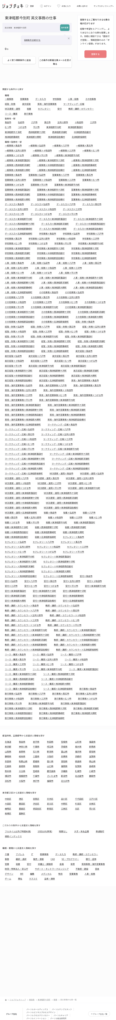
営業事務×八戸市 (60, 174)
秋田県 (50, 741)
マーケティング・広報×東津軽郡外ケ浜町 (70, 453)
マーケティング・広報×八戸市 (56, 429)
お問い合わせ (82, 6)
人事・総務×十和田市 (45, 267)
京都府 (78, 756)
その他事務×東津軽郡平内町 (44, 307)
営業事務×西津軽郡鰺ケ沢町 (85, 189)
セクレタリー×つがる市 (44, 551)
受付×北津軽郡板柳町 (73, 600)
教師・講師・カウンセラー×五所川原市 (24, 615)
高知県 (64, 761)
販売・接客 (38, 859)
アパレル (20, 854)
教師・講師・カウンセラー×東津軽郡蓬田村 (75, 630)
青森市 (8, 122)
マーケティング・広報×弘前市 (19, 429)
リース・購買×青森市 (15, 654)
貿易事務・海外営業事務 (93, 864)
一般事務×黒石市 (84, 145)
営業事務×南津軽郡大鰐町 (17, 199)
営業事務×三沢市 (67, 179)
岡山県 (92, 761)
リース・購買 (11, 113)
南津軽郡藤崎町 (12, 136)
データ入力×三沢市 (72, 209)
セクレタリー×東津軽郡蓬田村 (56, 556)
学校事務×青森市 (47, 233)
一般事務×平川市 (39, 155)
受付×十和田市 (94, 581)
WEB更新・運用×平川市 (49, 488)
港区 (21, 798)
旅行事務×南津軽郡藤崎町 (51, 713)
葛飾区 (22, 813)
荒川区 (92, 808)
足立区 (50, 803)
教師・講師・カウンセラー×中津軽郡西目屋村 (76, 639)
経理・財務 (10, 103)
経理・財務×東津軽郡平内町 (44, 336)
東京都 (8, 746)
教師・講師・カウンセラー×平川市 (64, 625)
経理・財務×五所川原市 (94, 326)
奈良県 (8, 761)
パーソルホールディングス (37, 1009)
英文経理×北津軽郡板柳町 (51, 380)
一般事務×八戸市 (60, 145)
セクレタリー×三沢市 (77, 546)
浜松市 (8, 780)
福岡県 (64, 766)
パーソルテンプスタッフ (62, 1009)
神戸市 (36, 780)
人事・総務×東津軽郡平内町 (18, 277)
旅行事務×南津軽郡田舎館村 (18, 718)
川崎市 (92, 771)
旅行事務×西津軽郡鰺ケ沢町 (53, 708)
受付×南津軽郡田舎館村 (44, 600)
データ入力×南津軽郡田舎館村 (88, 228)
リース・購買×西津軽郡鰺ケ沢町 (59, 673)
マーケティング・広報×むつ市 (19, 444)
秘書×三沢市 (76, 517)
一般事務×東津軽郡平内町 (67, 155)
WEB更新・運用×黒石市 (47, 478)
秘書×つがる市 (12, 522)
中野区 (64, 803)
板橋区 (8, 813)
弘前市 (21, 122)
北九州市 (65, 780)
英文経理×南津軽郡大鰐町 (84, 375)
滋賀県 (92, 756)
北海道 (8, 741)
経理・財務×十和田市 (15, 331)
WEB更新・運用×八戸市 (17, 478)
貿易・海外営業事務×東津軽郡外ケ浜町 (67, 404)
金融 (62, 864)
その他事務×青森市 (48, 292)
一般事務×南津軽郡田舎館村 (50, 170)
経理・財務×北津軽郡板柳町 (55, 350)
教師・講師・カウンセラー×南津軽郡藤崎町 (26, 644)
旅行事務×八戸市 (37, 693)
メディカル (46, 873)
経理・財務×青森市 (85, 321)
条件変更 (64, 27)
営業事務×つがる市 (14, 184)
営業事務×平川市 (39, 184)
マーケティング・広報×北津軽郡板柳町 (24, 473)
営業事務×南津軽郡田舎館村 (50, 199)
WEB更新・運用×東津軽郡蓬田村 (21, 492)
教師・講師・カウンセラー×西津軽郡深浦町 (26, 639)
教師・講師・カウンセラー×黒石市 (62, 610)
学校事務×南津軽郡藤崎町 (84, 253)
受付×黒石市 (50, 581)
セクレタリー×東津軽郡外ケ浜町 (21, 561)
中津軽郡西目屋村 (82, 132)
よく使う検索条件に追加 (19, 60)
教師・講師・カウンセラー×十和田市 (68, 615)
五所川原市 (62, 122)
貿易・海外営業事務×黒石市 (87, 385)
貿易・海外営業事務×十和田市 (58, 390)
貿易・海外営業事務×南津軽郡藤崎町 (68, 414)
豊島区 (22, 808)
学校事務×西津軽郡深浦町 (17, 253)
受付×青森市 (86, 576)
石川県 (36, 751)
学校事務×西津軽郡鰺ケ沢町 (85, 248)
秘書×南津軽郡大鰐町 (73, 532)
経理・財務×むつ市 (68, 331)
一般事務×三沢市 (67, 150)
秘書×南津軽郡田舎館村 (16, 536)
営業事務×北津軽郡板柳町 (84, 199)
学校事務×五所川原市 (39, 238)
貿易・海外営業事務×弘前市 (18, 385)
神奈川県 (23, 746)
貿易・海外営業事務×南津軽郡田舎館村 (67, 419)
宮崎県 (36, 771)
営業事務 (24, 98)
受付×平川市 (71, 585)
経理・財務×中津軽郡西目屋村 (19, 346)
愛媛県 (36, 761)
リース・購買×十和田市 (76, 659)
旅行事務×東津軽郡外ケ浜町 (18, 708)
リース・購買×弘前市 (43, 654)
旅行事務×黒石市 (60, 693)
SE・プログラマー (70, 859)
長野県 (22, 751)
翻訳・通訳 (21, 859)
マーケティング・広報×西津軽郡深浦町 (71, 458)
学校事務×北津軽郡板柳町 (84, 258)
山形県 (78, 741)
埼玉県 (50, 746)
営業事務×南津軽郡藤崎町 (84, 194)
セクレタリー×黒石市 (71, 541)
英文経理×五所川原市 (86, 355)
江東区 (64, 808)
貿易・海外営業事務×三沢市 (18, 395)
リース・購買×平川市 (15, 669)
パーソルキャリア (61, 1015)
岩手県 (36, 741)
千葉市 (36, 775)
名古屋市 (79, 775)
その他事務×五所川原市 (68, 297)
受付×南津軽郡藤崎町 (73, 595)
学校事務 (57, 98)
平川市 (36, 127)
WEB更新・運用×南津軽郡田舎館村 (61, 507)
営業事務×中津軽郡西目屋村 (50, 194)
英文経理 (26, 103)
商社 (20, 878)
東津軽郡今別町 (44, 999)
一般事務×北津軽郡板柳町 (84, 170)
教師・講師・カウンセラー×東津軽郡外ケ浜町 (27, 634)
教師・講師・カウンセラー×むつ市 (62, 620)
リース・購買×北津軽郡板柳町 (58, 688)
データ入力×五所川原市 (16, 209)
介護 (7, 854)
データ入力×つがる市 (41, 213)
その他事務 (90, 98)
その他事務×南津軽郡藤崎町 (55, 316)
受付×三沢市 (11, 585)
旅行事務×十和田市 (14, 698)
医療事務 (44, 854)
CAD (53, 859)
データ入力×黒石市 (91, 204)
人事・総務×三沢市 (72, 267)
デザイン (9, 873)
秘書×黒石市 (11, 517)
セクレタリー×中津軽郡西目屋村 (57, 566)
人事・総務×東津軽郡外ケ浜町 (88, 277)
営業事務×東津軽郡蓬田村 (17, 189)
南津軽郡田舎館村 (56, 136)
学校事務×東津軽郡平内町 (90, 243)
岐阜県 (22, 756)
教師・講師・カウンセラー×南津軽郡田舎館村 (27, 649)
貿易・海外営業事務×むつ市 (53, 395)
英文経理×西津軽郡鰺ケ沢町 (53, 370)
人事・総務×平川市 (68, 272)
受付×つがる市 (51, 585)
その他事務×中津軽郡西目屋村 (19, 316)
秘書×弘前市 (69, 512)
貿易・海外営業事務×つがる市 (88, 395)
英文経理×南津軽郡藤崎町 (51, 375)
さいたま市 (52, 775)
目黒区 (36, 798)
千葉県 (36, 746)
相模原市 (23, 775)
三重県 (36, 756)
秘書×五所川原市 (32, 517)
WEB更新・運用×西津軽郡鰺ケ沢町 (22, 497)
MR (21, 873)
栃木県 (78, 746)
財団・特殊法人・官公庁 (16, 868)
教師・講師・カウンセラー (81, 108)
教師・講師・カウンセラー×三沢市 (22, 620)
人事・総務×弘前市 (40, 262)
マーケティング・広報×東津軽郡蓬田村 (24, 453)
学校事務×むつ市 (13, 243)
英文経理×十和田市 (14, 360)
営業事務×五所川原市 (15, 179)
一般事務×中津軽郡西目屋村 (50, 165)
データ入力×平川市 (68, 213)
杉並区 (78, 803)
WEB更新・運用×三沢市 (49, 483)
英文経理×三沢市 (39, 360)
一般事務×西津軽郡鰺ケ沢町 (85, 160)
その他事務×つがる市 (95, 302)
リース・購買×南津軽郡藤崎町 (19, 683)
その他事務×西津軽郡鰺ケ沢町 (56, 311)
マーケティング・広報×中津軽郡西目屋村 (25, 463)
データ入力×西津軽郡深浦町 (55, 223)
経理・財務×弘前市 (14, 326)
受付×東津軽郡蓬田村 (15, 590)
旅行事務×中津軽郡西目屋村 (18, 713)
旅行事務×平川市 (13, 703)
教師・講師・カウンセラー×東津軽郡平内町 (26, 630)
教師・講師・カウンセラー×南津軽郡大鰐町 (75, 644)
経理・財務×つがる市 (95, 331)
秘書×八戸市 (89, 512)
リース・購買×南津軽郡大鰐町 (56, 683)
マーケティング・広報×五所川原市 (58, 434)
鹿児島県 (51, 771)
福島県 (92, 741)
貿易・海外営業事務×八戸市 (53, 385)
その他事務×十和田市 (15, 302)
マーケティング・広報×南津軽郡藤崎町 (71, 463)
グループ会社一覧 (100, 1014)
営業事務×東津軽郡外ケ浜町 (50, 189)
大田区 (8, 803)
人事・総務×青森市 (14, 262)
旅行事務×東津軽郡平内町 (41, 703)
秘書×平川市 (32, 522)
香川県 (50, 761)
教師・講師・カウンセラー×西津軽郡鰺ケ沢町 (78, 634)
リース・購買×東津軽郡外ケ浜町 (20, 673)
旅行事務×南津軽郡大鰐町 (84, 713)
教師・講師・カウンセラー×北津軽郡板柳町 (77, 649)
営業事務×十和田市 (42, 179)
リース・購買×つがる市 (72, 664)
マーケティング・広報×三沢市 (58, 439)
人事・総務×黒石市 (91, 262)
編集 (32, 873)
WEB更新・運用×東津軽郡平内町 (84, 488)
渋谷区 (36, 803)
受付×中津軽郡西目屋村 (44, 595)
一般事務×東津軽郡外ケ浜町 (50, 160)
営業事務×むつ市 (90, 179)
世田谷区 (37, 808)
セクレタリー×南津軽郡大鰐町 (56, 571)
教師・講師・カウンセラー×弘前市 (62, 605)
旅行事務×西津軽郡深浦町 (86, 708)
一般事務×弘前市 (37, 145)
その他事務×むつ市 (68, 302)
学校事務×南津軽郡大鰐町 (17, 258)
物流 (60, 873)
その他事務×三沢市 (42, 302)
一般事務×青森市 (13, 145)
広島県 (8, 766)
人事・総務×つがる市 (41, 272)
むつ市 (8, 127)
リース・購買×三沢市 (15, 664)
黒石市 (47, 122)
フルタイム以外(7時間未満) (18, 831)
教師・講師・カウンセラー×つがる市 (23, 625)
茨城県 (64, 746)
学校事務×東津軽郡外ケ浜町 (50, 248)
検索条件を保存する (32, 40)
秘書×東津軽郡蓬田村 (84, 522)
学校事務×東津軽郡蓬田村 (17, 248)
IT (32, 854)
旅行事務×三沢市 (39, 698)
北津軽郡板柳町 (79, 136)
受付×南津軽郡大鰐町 (15, 600)
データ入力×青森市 (14, 204)
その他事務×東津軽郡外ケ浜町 (19, 311)
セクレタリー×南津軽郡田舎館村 (21, 576)
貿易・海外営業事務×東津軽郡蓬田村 (23, 404)
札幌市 (78, 771)
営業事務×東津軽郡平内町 (67, 184)
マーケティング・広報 (73, 103)
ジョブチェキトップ (18, 999)
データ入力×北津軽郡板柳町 (18, 233)
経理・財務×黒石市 (66, 326)
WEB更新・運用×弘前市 (92, 473)
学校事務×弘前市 (71, 233)
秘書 (29, 108)
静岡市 (92, 775)
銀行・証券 (91, 859)
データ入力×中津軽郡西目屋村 (90, 223)
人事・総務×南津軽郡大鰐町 (53, 287)
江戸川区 (93, 798)
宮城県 (64, 741)
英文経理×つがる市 (87, 360)
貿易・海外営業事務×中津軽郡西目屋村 (24, 414)
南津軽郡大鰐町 (33, 136)
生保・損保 (49, 878)
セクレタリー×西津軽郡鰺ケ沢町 (59, 561)
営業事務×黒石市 (84, 174)
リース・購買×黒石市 (15, 659)
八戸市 (34, 122)
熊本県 (8, 771)
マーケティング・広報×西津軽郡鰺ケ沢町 (25, 458)
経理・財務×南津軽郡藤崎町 (55, 346)
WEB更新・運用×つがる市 (18, 488)
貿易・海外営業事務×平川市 (18, 399)
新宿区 (50, 808)
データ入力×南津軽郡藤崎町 (18, 228)
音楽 (97, 868)
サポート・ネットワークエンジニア (52, 868)
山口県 (50, 766)
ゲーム (8, 878)
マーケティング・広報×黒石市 (19, 434)
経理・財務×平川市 (14, 336)
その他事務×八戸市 (14, 297)
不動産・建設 (82, 868)
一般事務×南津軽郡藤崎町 (84, 165)
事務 (7, 859)
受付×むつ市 (30, 585)
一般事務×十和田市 (42, 150)
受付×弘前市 (11, 581)
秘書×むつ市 (95, 517)
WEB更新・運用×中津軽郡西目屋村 (22, 502)
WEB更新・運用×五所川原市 (80, 478)
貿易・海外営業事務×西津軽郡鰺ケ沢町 (24, 409)
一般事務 (9, 98)
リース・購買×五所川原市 (45, 659)
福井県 (78, 751)
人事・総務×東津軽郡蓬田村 (53, 277)
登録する (95, 54)
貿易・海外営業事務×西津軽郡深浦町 (68, 409)
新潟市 (64, 775)
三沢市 (93, 122)
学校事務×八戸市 (95, 233)
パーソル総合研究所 (58, 1018)
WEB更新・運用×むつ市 (80, 483)
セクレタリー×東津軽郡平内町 (19, 556)
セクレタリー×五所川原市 (17, 546)
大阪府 (50, 756)
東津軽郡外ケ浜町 (13, 132)
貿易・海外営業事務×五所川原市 (21, 390)
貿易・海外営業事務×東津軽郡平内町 (57, 399)
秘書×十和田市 (55, 517)
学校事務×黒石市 (13, 238)
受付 (59, 108)
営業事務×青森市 (13, 174)
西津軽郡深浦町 (59, 132)
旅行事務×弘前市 (13, 693)
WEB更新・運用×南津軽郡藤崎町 (62, 502)
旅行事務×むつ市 (62, 698)
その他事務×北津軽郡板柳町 (55, 321)
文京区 (50, 798)
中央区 (8, 798)
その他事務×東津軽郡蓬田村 (78, 307)
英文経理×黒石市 (60, 355)
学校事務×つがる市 (38, 243)
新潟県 (50, 751)
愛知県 (92, 751)
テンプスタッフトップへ (104, 6)
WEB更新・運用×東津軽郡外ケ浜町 (61, 492)
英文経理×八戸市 (37, 355)
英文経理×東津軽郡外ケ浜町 (18, 370)
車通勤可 (100, 831)
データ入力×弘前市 (40, 204)
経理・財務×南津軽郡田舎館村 (19, 350)
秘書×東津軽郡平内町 (56, 522)
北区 (77, 808)
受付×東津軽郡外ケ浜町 (44, 590)
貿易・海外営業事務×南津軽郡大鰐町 (23, 419)
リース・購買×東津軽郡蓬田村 (83, 669)
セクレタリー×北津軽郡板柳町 (58, 576)
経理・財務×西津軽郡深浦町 (91, 341)
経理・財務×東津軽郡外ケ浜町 (19, 341)
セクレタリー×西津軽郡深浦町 (19, 566)
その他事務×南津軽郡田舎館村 (19, 321)
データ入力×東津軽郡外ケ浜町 (88, 218)
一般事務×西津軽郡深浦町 (17, 165)
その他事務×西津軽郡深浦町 (91, 311)
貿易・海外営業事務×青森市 (85, 380)
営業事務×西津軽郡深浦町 (17, 194)
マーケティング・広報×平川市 (19, 448)
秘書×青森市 (50, 512)
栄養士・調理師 (45, 864)
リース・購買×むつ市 (43, 664)
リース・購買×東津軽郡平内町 (47, 669)
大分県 (22, 771)
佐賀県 (78, 766)
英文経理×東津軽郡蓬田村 (73, 365)
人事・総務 (73, 98)
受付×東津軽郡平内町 (95, 585)
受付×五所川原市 (71, 581)
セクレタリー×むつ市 (15, 551)
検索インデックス (13, 836)
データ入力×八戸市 (66, 204)
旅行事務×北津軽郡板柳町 (51, 718)
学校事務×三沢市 (90, 238)
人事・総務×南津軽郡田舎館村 (88, 287)
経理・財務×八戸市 (40, 326)
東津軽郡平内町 (53, 127)
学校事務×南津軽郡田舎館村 (50, 258)
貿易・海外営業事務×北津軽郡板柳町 (23, 424)
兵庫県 (64, 756)
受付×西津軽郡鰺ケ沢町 (74, 590)
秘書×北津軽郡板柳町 (45, 536)
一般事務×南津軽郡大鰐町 (17, 170)
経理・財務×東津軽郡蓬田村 (78, 336)
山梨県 (8, 751)
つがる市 (22, 127)
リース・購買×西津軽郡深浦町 (19, 678)
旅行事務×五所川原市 (86, 693)
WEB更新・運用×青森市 (61, 473)
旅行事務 (28, 113)
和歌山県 (23, 761)
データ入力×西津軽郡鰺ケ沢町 (19, 223)
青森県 (22, 741)
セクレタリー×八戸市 (43, 541)
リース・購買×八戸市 (70, 654)
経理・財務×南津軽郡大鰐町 (89, 346)
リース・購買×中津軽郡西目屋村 (57, 678)
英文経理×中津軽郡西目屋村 (18, 375)
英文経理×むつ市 (62, 360)
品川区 (64, 798)
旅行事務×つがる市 (87, 698)
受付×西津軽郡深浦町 (15, 595)
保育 (73, 864)
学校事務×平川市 (62, 243)
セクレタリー (44, 108)
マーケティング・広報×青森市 (62, 424)
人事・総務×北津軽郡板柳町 (18, 292)
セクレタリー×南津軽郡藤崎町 (19, 571)
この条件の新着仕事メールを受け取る (55, 62)
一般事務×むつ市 (90, 150)
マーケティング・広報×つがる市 (57, 444)
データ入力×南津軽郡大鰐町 (53, 228)
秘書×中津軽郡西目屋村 (16, 532)
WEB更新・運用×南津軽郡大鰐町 (21, 507)
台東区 (92, 803)
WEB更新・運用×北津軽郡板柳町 (21, 512)
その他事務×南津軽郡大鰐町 (89, 316)
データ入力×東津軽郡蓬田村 (53, 218)
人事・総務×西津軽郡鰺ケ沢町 (19, 282)
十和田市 (79, 122)
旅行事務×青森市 (87, 688)
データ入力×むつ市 (14, 213)
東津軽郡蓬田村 (75, 127)
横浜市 (8, 775)
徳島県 (78, 761)
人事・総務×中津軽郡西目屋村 (90, 282)
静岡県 (8, 756)
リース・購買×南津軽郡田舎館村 (20, 688)
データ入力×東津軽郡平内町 (18, 218)
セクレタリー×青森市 (73, 536)
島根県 (22, 766)
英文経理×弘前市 (13, 355)
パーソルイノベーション (36, 1018)
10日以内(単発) (45, 831)
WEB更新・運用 (12, 108)
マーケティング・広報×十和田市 (20, 439)
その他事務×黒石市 (40, 297)
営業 (7, 864)
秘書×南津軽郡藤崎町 (45, 532)
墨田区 (22, 803)
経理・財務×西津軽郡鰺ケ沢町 (56, 341)
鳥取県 (36, 766)
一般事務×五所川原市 (15, 150)
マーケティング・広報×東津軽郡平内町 (60, 448)
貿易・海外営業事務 (46, 103)
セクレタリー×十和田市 (48, 546)
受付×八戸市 (30, 581)
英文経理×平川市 (13, 365)
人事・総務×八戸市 (66, 262)
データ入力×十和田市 (45, 209)
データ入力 (40, 98)
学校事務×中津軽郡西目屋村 (50, 253)
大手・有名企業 (81, 831)
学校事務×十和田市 (66, 238)
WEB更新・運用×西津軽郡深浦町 (62, 497)
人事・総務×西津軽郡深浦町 (55, 282)
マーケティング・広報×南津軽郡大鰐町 (24, 468)
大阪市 (22, 780)
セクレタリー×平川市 (73, 551)
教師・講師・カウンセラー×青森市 (22, 605)
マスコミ (33, 878)
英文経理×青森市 (84, 350)
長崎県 (92, 766)
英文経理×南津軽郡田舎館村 (18, 380)
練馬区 (8, 808)
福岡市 (50, 780)
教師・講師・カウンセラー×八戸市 (22, 610)
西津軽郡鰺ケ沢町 (37, 132)
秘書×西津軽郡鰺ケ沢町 (46, 527)
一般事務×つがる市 (14, 155)
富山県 (64, 751)
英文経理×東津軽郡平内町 (41, 365)
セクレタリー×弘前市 (15, 541)
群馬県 (92, 746)
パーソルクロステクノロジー (38, 1015)
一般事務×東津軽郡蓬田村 (17, 160)
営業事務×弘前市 (37, 174)
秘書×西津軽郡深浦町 (75, 527)
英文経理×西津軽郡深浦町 (86, 370)
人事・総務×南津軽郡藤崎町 (18, 287)
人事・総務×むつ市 (14, 272)
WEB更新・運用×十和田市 (18, 483)
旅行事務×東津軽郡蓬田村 (73, 703)
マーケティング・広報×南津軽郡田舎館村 (70, 468)
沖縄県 (64, 771)
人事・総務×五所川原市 (16, 267)
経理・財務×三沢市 (42, 331)
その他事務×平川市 (14, 307)
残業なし (63, 831)
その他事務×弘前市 (74, 292)
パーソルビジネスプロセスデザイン (40, 1012)
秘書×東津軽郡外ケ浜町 (16, 527)
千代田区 (79, 798)
